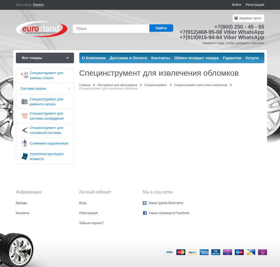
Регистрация (255, 5)
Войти (236, 5)
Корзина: (249, 18)
